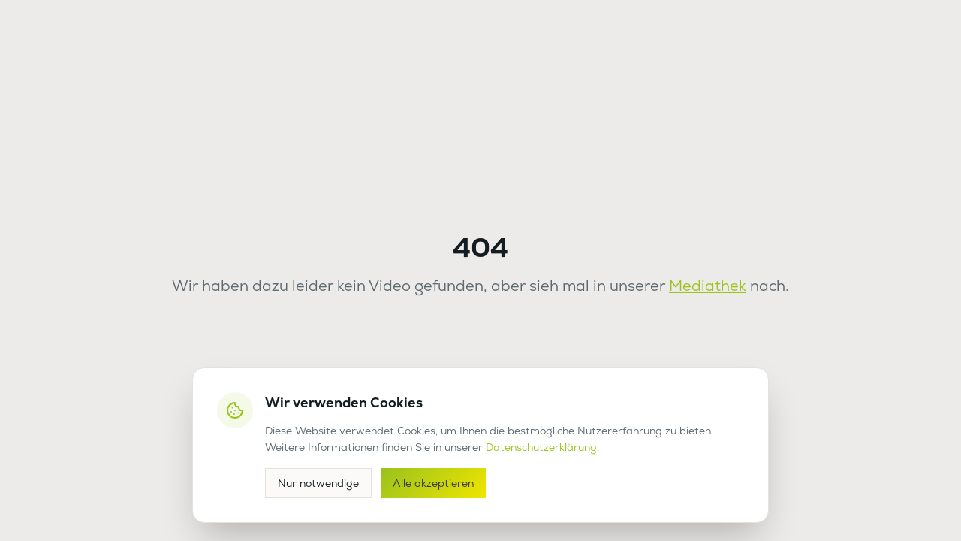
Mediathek (707, 285)
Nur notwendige (318, 483)
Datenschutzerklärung (541, 447)
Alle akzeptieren (433, 483)
